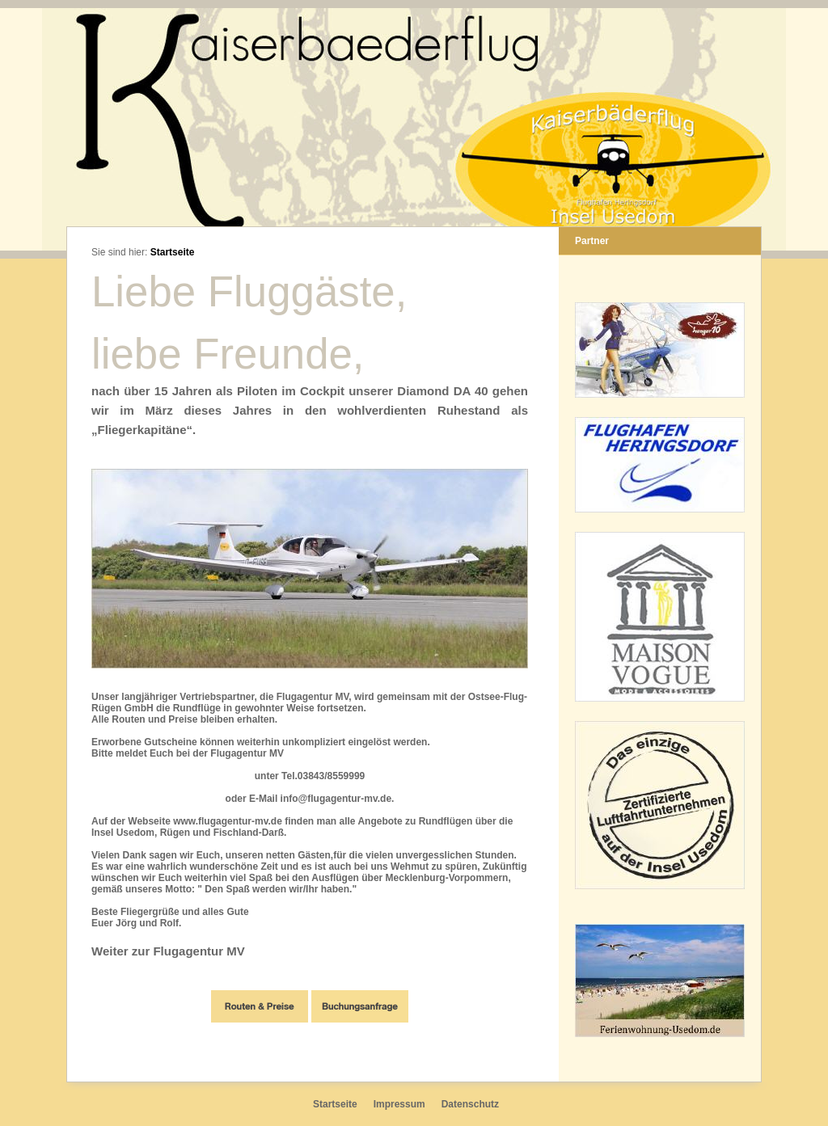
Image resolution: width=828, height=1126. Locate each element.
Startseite (172, 252)
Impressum (399, 1104)
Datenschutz (470, 1104)
